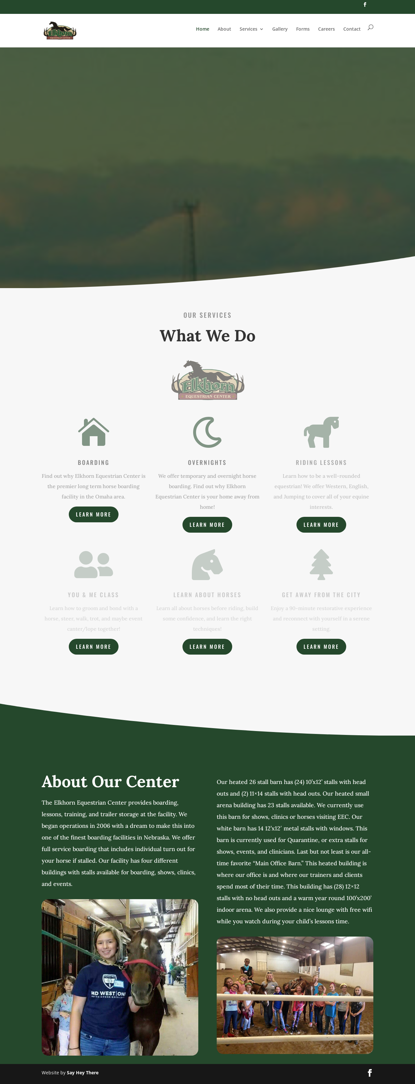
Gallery (280, 29)
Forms (303, 29)
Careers (326, 29)
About (224, 29)
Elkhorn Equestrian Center (208, 135)
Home (202, 29)
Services (248, 29)
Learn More (93, 514)
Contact (352, 29)
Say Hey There (83, 1072)
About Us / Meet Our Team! (207, 244)
